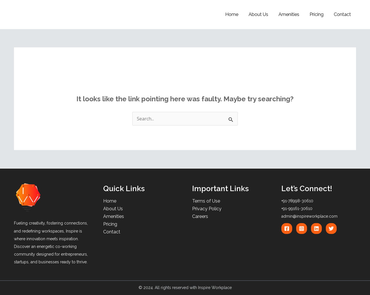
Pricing (318, 14)
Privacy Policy (206, 208)
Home (236, 14)
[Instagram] (301, 228)
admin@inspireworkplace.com (309, 216)
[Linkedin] (316, 228)
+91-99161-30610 (296, 208)
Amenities (291, 14)
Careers (200, 216)
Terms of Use (206, 201)
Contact (342, 14)
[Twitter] (331, 228)
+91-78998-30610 (297, 201)
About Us (262, 14)
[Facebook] (286, 228)
